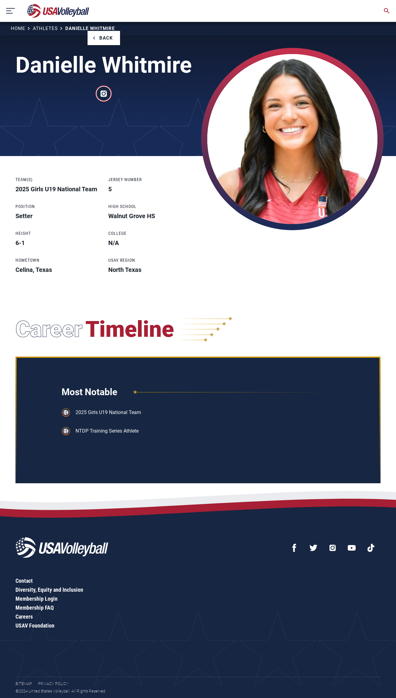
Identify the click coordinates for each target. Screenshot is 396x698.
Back (106, 38)
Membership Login (36, 598)
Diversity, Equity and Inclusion (49, 589)
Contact (24, 580)
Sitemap (23, 683)
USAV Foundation (34, 625)
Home (18, 28)
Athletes (45, 28)
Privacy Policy (53, 683)
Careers (24, 616)
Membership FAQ (34, 607)
